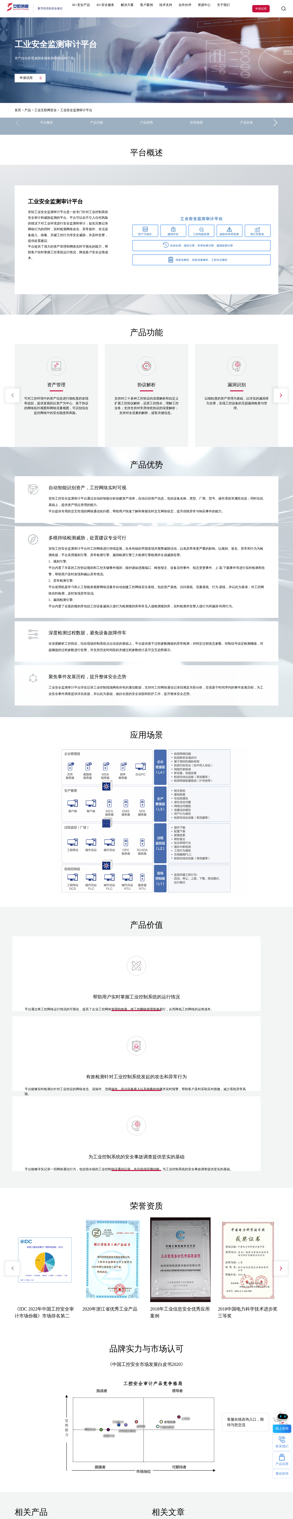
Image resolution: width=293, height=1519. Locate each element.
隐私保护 (152, 1461)
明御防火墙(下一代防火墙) (29, 1420)
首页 (18, 110)
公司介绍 (152, 1413)
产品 (27, 110)
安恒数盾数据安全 (69, 1434)
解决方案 (126, 8)
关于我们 (205, 8)
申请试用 (260, 8)
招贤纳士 (152, 1434)
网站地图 (40, 1504)
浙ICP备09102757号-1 (221, 1504)
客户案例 (142, 8)
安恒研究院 (153, 1447)
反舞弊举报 (153, 1454)
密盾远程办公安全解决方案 (74, 1440)
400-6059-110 (250, 1456)
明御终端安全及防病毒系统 (30, 1440)
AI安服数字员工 (112, 1420)
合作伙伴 (174, 8)
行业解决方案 (66, 1413)
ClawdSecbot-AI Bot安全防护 (118, 1413)
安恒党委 (152, 1440)
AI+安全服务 (108, 8)
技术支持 (158, 8)
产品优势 (146, 126)
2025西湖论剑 (74, 1486)
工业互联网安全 (45, 110)
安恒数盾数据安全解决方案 (118, 1427)
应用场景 (196, 126)
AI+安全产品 (87, 8)
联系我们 (152, 1420)
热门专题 (108, 1404)
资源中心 (190, 8)
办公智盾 (108, 1440)
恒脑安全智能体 (23, 1413)
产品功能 (96, 126)
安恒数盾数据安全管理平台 (30, 1434)
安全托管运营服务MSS (27, 1447)
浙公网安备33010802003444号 (257, 1504)
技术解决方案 (66, 1420)
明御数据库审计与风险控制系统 (32, 1461)
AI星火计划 (40, 1486)
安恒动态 (152, 1427)
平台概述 (46, 126)
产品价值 (246, 126)
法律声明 (21, 1504)
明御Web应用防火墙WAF (28, 1454)
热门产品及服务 (23, 1404)
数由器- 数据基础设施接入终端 (120, 1434)
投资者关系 (153, 1468)
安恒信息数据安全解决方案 (74, 1427)
